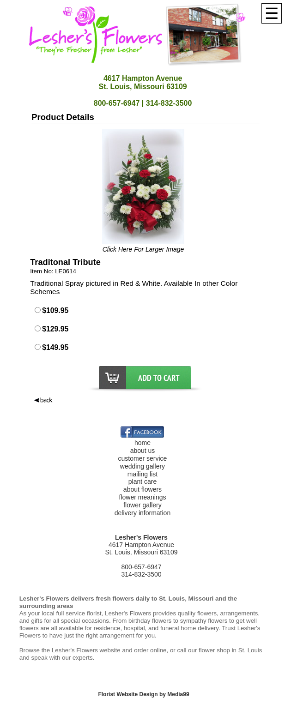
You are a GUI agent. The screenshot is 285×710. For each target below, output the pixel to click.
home (142, 442)
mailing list (142, 474)
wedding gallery (142, 466)
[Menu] (271, 13)
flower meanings (142, 497)
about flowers (142, 489)
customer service (142, 458)
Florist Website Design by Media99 (143, 694)
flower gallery (142, 505)
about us (142, 450)
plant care (142, 481)
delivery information (142, 513)
